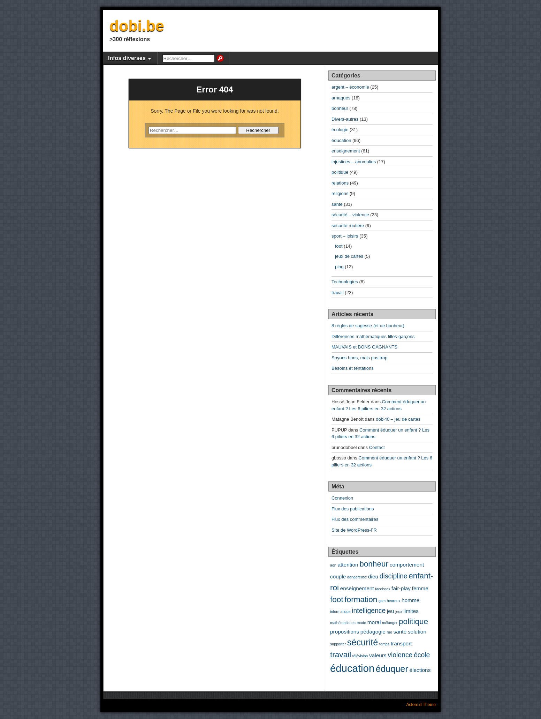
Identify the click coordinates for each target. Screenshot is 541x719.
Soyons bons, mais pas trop (359, 357)
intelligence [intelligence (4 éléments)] (369, 610)
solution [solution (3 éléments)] (417, 632)
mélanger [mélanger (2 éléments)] (389, 623)
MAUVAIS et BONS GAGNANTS (364, 347)
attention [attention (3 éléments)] (347, 565)
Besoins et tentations (353, 368)
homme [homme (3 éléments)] (410, 600)
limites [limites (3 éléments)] (411, 611)
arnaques (341, 97)
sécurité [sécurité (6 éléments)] (362, 642)
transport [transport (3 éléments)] (401, 643)
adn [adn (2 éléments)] (333, 565)
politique (340, 172)
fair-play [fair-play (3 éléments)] (401, 588)
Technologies (345, 281)
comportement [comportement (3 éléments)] (407, 565)
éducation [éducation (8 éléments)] (352, 668)
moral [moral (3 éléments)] (374, 622)
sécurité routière (348, 225)
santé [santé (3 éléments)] (399, 632)
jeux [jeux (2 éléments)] (398, 611)
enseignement (346, 150)
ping (339, 266)
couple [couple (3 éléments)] (338, 576)
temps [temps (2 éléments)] (384, 644)
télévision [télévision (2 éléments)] (360, 656)
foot (339, 246)
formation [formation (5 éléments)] (360, 599)
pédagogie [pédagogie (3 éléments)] (373, 632)
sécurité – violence (350, 214)
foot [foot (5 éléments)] (336, 599)
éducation (341, 140)
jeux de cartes (349, 256)
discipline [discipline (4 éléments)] (393, 576)
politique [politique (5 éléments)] (413, 621)
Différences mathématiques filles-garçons (373, 336)
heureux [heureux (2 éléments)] (394, 601)
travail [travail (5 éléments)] (340, 654)
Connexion (342, 498)
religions (340, 193)
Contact (377, 447)
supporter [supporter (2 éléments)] (338, 644)
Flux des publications (353, 508)
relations (340, 183)
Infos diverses (127, 58)
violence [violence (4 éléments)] (400, 655)
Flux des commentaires (355, 519)
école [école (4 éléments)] (422, 655)
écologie (340, 129)
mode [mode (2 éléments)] (361, 623)
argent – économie (350, 87)
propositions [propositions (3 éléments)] (344, 632)
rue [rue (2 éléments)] (389, 632)
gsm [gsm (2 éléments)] (382, 601)
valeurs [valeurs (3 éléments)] (378, 655)
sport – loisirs (345, 236)
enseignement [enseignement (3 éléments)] (357, 588)
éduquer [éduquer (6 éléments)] (392, 669)
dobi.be (136, 25)
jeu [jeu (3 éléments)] (390, 611)
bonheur (340, 108)
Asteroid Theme (421, 704)
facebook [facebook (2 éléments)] (382, 589)
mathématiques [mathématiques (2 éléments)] (343, 623)
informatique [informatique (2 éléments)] (340, 611)
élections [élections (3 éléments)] (420, 670)
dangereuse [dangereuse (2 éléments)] (357, 577)
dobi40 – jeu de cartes (398, 419)
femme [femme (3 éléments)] (420, 588)
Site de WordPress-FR (354, 530)
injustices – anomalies (354, 161)
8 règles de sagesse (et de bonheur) (368, 325)
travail (338, 292)
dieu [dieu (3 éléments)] (373, 576)
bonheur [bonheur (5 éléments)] (373, 564)
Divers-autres (345, 119)
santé (337, 204)
